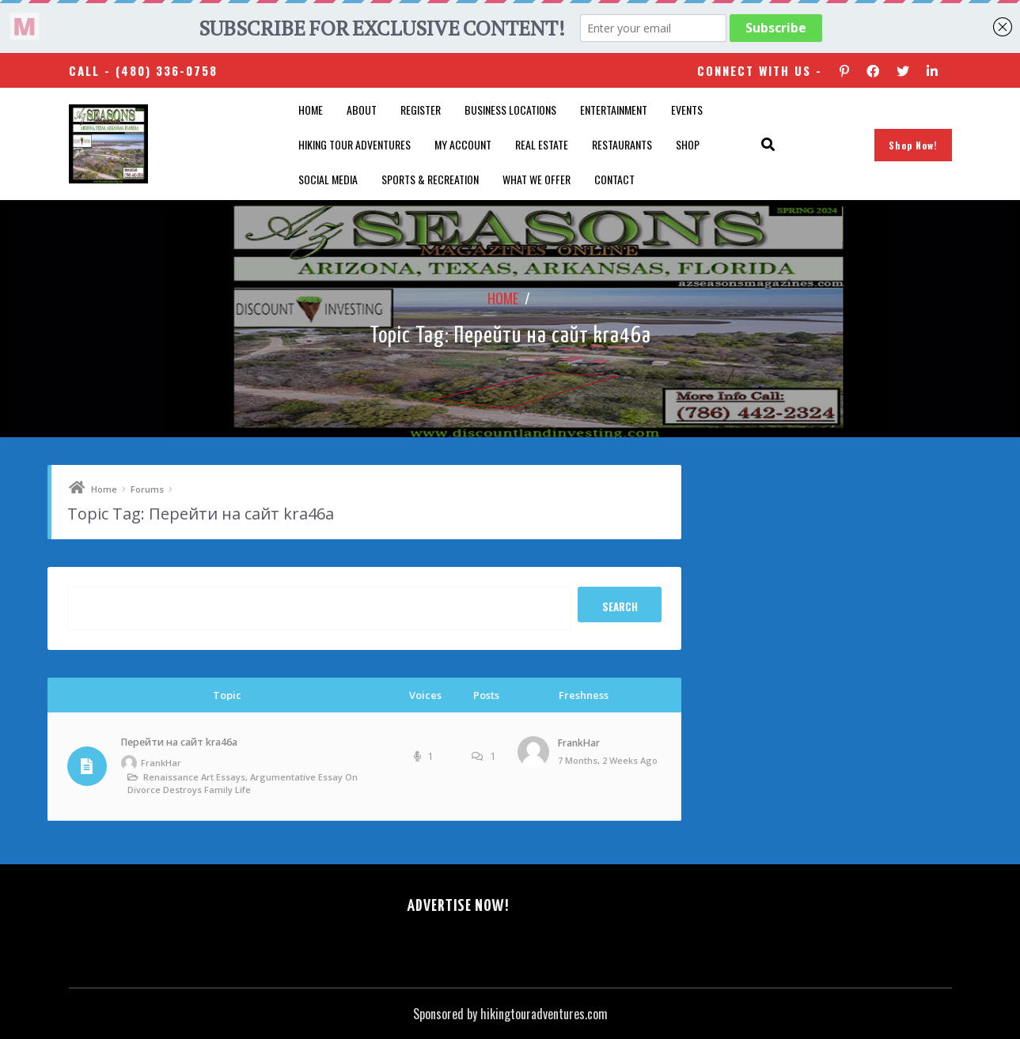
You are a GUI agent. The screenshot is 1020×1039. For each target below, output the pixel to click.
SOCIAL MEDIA (328, 179)
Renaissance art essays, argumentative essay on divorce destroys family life (242, 783)
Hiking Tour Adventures (354, 144)
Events (687, 109)
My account (462, 144)
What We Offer (536, 179)
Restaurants (622, 144)
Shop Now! (913, 145)
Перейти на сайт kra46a (179, 742)
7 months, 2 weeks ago (608, 760)
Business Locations (510, 109)
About (362, 109)
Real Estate (541, 144)
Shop (688, 144)
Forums (147, 489)
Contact (614, 179)
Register (420, 109)
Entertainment (613, 109)
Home (310, 109)
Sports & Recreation (430, 179)
